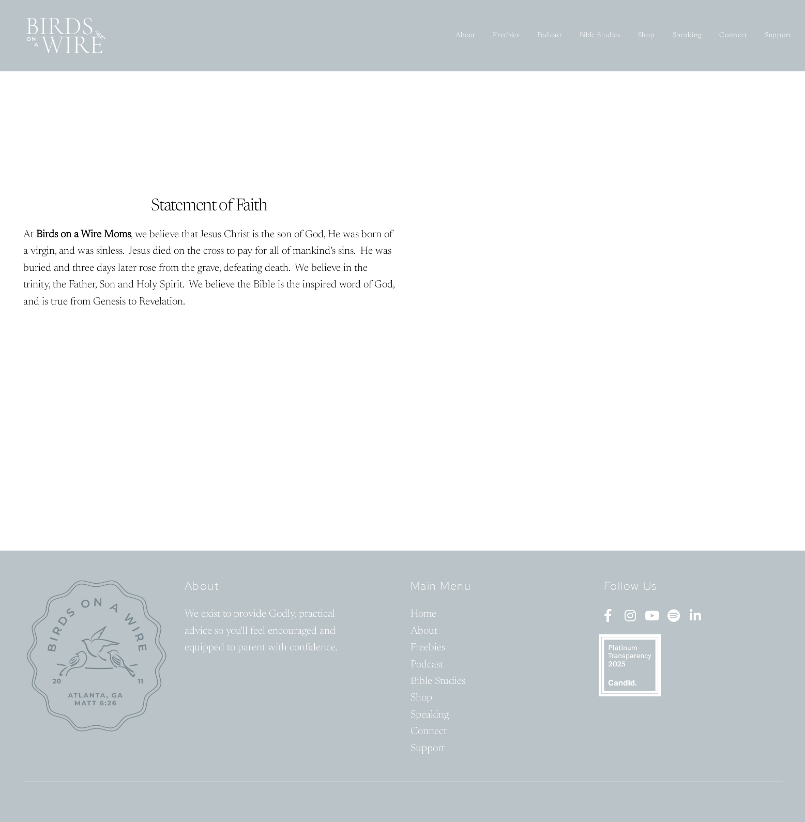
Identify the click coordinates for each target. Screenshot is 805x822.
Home (423, 614)
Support (778, 35)
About (465, 35)
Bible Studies (600, 35)
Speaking (687, 35)
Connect (733, 35)
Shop (646, 35)
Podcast (549, 35)
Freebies (506, 35)
